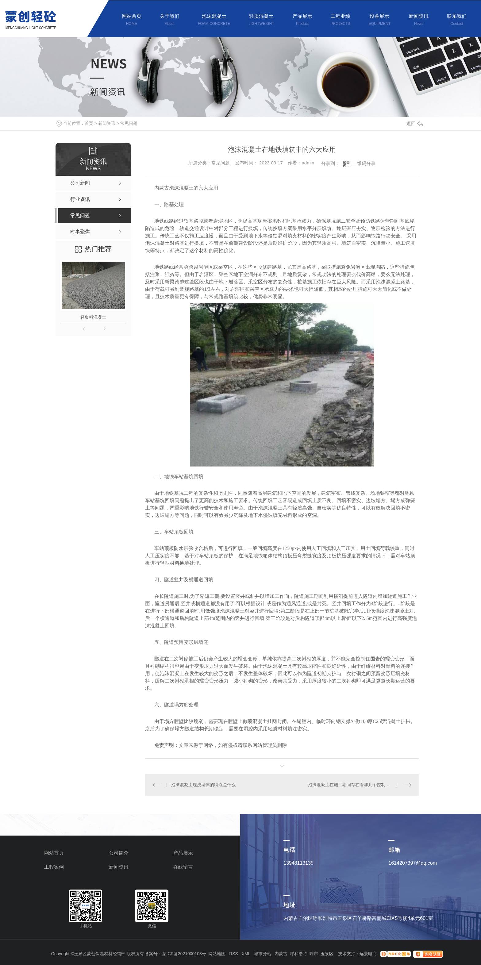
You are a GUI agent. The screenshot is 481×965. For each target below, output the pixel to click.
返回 (414, 123)
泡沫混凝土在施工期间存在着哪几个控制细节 (351, 784)
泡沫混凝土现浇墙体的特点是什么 (203, 784)
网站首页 (131, 20)
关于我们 (169, 20)
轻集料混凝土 (93, 317)
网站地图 (216, 953)
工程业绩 (340, 20)
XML (246, 953)
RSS (233, 953)
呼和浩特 (298, 953)
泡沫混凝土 (214, 20)
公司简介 (119, 852)
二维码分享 (363, 163)
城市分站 (262, 953)
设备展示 (380, 20)
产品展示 (302, 20)
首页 (89, 123)
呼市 (314, 953)
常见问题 (128, 123)
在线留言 (183, 867)
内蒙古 (281, 953)
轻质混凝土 (261, 20)
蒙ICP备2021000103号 (184, 953)
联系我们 (457, 20)
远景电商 (368, 953)
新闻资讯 (419, 20)
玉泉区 (327, 953)
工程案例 (54, 867)
